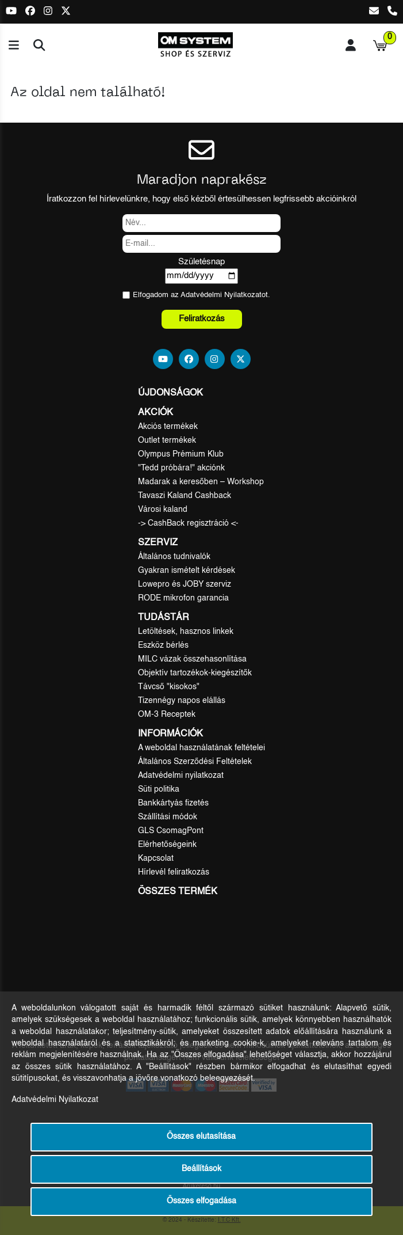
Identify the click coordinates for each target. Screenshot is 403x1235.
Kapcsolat (156, 858)
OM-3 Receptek (166, 714)
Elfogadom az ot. (201, 295)
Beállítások (201, 1169)
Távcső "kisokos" (168, 687)
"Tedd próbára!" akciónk (181, 468)
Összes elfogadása (201, 1201)
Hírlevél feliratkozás (173, 872)
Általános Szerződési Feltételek (195, 762)
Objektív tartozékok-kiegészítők (195, 673)
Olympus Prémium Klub (181, 454)
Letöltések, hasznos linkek (185, 632)
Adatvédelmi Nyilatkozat (221, 295)
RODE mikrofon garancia (183, 598)
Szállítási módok (167, 817)
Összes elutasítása (201, 1137)
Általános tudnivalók (174, 557)
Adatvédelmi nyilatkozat (181, 776)
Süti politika (158, 789)
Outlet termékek (167, 440)
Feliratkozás (202, 318)
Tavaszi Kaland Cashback (184, 496)
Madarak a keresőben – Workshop (201, 482)
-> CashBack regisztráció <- (188, 523)
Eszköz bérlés (163, 645)
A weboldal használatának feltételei (201, 748)
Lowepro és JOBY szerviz (184, 584)
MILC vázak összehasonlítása (192, 659)
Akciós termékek (168, 427)
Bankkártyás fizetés (173, 803)
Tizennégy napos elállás (181, 701)
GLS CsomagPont (171, 831)
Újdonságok (170, 393)
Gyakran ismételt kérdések (186, 571)
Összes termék (177, 891)
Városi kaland (162, 510)
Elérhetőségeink (167, 845)
